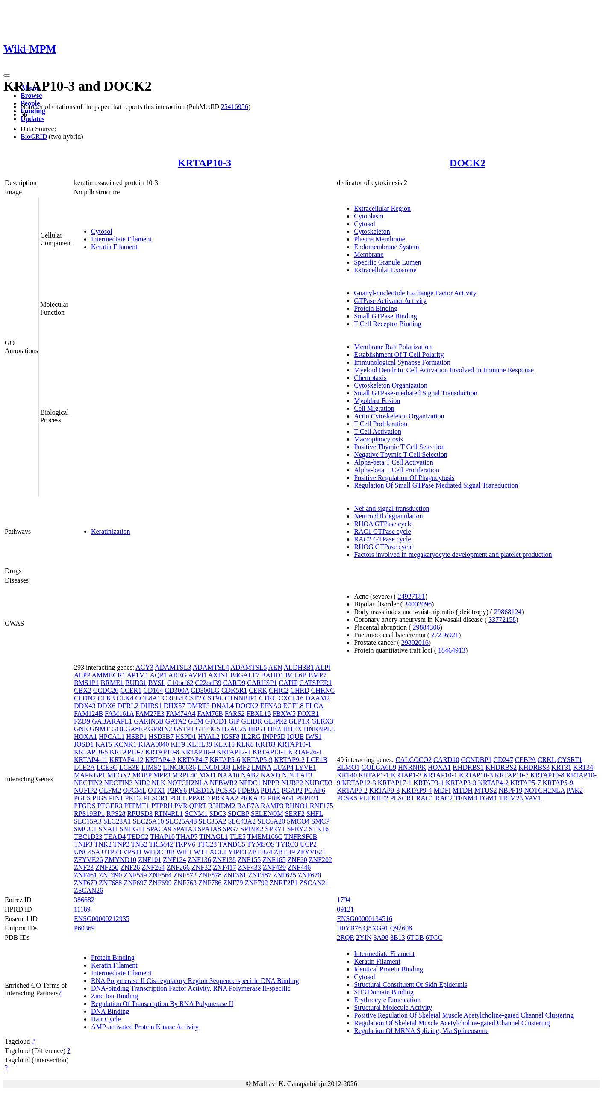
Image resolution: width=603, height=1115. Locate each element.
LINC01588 (213, 767)
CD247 (503, 759)
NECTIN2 (88, 782)
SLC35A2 (212, 821)
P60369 (84, 928)
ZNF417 (224, 867)
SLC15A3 (88, 821)
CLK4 (124, 698)
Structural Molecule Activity (393, 1007)
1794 (343, 899)
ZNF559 (135, 875)
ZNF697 (135, 882)
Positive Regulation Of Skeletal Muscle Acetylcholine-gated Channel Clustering (464, 1015)
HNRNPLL (319, 729)
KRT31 (561, 767)
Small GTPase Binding (385, 316)
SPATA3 (184, 829)
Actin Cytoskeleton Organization (399, 416)
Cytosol (101, 231)
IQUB (295, 736)
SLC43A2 (242, 821)
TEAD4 (115, 836)
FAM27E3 (149, 713)
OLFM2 (110, 790)
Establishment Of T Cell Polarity (399, 354)
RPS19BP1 (89, 813)
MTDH (463, 790)
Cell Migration (374, 408)
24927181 (411, 596)
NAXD (270, 775)
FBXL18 (259, 713)
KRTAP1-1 (374, 775)
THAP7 (187, 836)
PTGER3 (110, 805)
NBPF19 (510, 790)
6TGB (415, 937)
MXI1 (207, 775)
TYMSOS (261, 844)
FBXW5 (283, 713)
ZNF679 (85, 882)
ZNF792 (256, 882)
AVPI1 (197, 675)
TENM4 (465, 798)
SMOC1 (85, 829)
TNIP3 (83, 844)
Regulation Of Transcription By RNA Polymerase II (162, 1003)
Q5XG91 (375, 928)
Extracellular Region (382, 208)
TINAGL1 (213, 836)
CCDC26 (106, 690)
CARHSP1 (262, 682)
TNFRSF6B (300, 836)
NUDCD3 (318, 782)
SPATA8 (209, 829)
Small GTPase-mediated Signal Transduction (415, 393)
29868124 (507, 611)
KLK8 (245, 744)
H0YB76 (349, 928)
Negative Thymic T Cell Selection (400, 454)
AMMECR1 (109, 675)
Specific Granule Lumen (387, 262)
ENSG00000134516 (364, 918)
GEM (195, 721)
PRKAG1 (281, 798)
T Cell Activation (377, 431)
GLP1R (299, 721)
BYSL (156, 682)
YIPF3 (237, 852)
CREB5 (173, 698)
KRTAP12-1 (234, 752)
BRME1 (112, 682)
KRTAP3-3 (461, 782)
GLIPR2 (275, 721)
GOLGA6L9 (379, 767)
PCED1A (201, 790)
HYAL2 (209, 736)
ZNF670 (309, 875)
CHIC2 (278, 690)
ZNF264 (153, 867)
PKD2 (133, 798)
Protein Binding (375, 308)
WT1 (201, 852)
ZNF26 (130, 867)
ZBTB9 (284, 852)
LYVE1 (305, 767)
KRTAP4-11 (91, 759)
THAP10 (162, 836)
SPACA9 (159, 829)
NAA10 (228, 775)
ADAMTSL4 (211, 667)
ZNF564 (160, 875)
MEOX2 (119, 775)
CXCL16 (291, 698)
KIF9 (178, 744)
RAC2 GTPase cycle (382, 539)
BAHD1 (272, 675)
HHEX (292, 729)
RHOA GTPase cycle (383, 523)
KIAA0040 (153, 744)
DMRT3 (198, 705)
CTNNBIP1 (241, 698)
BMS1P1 (86, 682)
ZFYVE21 (311, 852)
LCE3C (107, 767)
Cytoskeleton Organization (390, 385)
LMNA (261, 767)
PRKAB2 (253, 798)
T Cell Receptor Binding (387, 323)
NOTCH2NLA (188, 782)
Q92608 (401, 928)
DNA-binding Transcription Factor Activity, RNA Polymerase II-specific (191, 988)
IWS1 (313, 736)
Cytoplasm (368, 216)
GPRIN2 (160, 729)
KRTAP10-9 (198, 752)
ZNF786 (209, 882)
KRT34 (583, 767)
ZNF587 (259, 875)
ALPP (82, 675)
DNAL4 (223, 705)
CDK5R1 (234, 690)
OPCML (135, 790)
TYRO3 (287, 844)
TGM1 (488, 798)
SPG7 (230, 829)
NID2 (142, 782)
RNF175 (321, 805)
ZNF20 (297, 859)
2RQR (345, 937)
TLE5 (237, 836)
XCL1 (217, 852)
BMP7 (318, 675)
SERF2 (295, 813)
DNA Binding (110, 1011)
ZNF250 (106, 867)
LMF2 (241, 767)
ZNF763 (185, 882)
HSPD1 (185, 736)
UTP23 (111, 852)
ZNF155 (249, 859)
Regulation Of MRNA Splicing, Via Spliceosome (421, 1030)
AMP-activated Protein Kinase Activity (145, 1026)
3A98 (381, 937)
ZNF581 (234, 875)
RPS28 (115, 813)
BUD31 (136, 682)
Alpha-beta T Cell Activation (393, 462)
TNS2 (139, 844)
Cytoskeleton (372, 231)
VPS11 (132, 852)
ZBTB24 (260, 852)
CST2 (193, 698)
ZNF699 (160, 882)
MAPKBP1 (90, 775)
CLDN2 (85, 698)
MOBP (142, 775)
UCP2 (308, 844)
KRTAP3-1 (428, 782)
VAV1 (532, 798)
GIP (234, 721)
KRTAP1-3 (406, 775)
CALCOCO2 (414, 759)
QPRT (197, 805)
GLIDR (251, 721)
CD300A (177, 690)
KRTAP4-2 (160, 759)
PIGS (99, 798)
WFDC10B (159, 852)
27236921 (445, 634)
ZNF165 (273, 859)
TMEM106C (264, 836)
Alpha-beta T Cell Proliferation (396, 470)
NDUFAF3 (297, 775)
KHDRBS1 (468, 767)
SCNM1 (196, 813)
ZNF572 (185, 875)
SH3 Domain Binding (384, 992)
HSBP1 (136, 736)
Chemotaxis (370, 377)
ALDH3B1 (299, 667)
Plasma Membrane (379, 239)
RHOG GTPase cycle (383, 546)
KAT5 (103, 744)
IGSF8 (230, 736)
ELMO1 (348, 767)
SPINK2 (251, 829)
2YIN (363, 937)
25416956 (234, 106)
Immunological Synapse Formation (402, 362)
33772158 (502, 619)
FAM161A (119, 713)
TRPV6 (184, 844)
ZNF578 (209, 875)
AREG (177, 675)
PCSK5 (226, 790)
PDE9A (248, 790)
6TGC (434, 937)
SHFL (314, 813)
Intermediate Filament (121, 239)
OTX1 (156, 790)
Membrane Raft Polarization (393, 346)
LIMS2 (151, 767)
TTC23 (207, 844)
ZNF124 (174, 859)
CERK (258, 690)
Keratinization (110, 531)
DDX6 (106, 705)
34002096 (418, 604)
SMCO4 (298, 821)
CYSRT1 (569, 759)
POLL (178, 798)
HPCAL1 (111, 736)
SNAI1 (108, 829)
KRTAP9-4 (416, 790)
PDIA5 (270, 790)
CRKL (547, 759)
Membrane (368, 254)
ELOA (314, 705)
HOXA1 (85, 736)
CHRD (299, 690)
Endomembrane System (386, 246)
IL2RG (251, 736)
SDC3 (217, 813)
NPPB (270, 782)
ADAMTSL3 (173, 667)
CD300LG (205, 690)
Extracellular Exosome (385, 270)
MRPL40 (185, 775)
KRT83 (266, 744)
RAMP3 (272, 805)
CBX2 (82, 690)
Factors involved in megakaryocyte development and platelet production (453, 554)
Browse (31, 95)
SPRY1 (275, 829)
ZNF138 (224, 859)
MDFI (442, 790)
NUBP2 (292, 782)
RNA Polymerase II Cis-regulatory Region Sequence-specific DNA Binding (195, 980)
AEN (275, 667)
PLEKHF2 (373, 798)
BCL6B (296, 675)
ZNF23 (84, 867)
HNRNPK (412, 767)
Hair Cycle (106, 1019)
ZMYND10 (120, 859)
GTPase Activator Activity (390, 300)
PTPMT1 (137, 805)
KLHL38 (199, 744)
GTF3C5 (208, 729)
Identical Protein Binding (388, 969)
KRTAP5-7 (525, 782)
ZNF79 (233, 882)
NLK (159, 782)
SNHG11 (132, 829)
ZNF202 (320, 859)
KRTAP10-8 (162, 752)
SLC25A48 (181, 821)
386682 (84, 899)
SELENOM (267, 813)
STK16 (319, 829)
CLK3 (106, 698)
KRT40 (347, 775)
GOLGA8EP (129, 729)
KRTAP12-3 (359, 782)
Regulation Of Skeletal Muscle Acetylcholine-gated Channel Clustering (452, 1023)
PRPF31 (307, 798)
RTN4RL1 (168, 813)
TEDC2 (138, 836)
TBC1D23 (88, 836)
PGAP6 (314, 790)
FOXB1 (308, 713)
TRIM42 (161, 844)
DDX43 (85, 705)
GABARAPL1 (112, 721)
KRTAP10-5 (91, 752)
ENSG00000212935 (101, 918)
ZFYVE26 (88, 859)
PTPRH (162, 805)
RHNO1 (296, 805)
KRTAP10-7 (126, 752)
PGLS (82, 798)
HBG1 (257, 729)
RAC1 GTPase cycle (382, 531)
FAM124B (88, 713)
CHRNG (323, 690)
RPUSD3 (140, 813)
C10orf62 (180, 682)
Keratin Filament (114, 246)
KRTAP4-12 (126, 759)
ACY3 (144, 667)
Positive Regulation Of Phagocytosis (404, 477)
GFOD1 (216, 721)
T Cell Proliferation (380, 423)
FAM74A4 (181, 713)
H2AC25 (234, 729)
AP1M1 (138, 675)
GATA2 (175, 721)
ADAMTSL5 (248, 667)
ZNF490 (110, 875)
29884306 (426, 627)
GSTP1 (184, 729)
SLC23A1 (117, 821)
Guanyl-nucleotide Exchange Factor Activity (415, 293)
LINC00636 (179, 767)
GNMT (100, 729)
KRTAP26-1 (305, 752)
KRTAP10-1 (294, 744)
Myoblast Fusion (377, 400)
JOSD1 (84, 744)
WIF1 (184, 852)
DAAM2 (318, 698)
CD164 (153, 690)
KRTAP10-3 (204, 162)
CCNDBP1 (476, 759)
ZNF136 (199, 859)
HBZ (274, 729)
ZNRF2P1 (284, 882)
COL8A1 (148, 698)
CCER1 (130, 690)
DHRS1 (151, 705)
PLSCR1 (156, 798)
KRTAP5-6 (224, 759)
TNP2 (121, 844)
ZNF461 (85, 875)
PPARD (199, 798)
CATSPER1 (315, 682)
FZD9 (82, 721)
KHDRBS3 (534, 767)
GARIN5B (148, 721)
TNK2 (103, 844)
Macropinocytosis (378, 439)
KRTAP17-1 (395, 782)
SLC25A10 (148, 821)
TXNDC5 (231, 844)
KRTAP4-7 (192, 759)
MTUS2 (485, 790)
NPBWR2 (224, 782)
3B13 (397, 937)
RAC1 (425, 798)
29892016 (415, 642)
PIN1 (116, 798)
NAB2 (250, 775)
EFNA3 (270, 705)
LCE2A (84, 767)
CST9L (213, 698)
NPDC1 (250, 782)
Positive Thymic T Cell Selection (399, 446)
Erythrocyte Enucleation (387, 999)
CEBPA (525, 759)
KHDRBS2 (501, 767)
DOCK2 (467, 162)
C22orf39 (208, 682)
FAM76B (210, 713)
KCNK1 (125, 744)
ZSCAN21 (314, 882)
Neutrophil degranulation (388, 516)
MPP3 (162, 775)
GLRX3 (322, 721)
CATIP (288, 682)
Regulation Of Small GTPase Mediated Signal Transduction (436, 485)
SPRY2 (297, 829)
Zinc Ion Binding (114, 996)
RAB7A (248, 805)
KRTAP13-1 (270, 752)
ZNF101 (149, 859)
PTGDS (85, 805)
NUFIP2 (85, 790)
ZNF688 (110, 882)
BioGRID (34, 136)
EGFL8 (293, 705)
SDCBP (238, 813)
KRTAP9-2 (289, 759)
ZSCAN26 (88, 890)
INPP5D (273, 736)
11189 (82, 909)
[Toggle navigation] (6, 75)
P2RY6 (177, 790)
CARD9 (234, 682)
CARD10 (446, 759)
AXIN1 (218, 675)
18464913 (451, 650)
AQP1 (158, 675)
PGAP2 (292, 790)
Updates (32, 118)
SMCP (320, 821)
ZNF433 (249, 867)
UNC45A (87, 852)
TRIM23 (511, 798)
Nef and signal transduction (391, 508)
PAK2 (575, 790)
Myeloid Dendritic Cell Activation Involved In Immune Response (444, 370)
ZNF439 (274, 867)
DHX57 (174, 705)
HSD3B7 (161, 736)
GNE (81, 729)
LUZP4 (283, 767)
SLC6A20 (271, 821)
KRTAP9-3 (384, 790)
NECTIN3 (118, 782)
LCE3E (129, 767)
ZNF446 (299, 867)
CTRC (268, 698)
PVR (181, 805)
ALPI (323, 667)
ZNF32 (201, 867)
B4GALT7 (244, 675)
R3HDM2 (221, 805)
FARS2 (235, 713)
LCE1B (316, 759)
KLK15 (224, 744)
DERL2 (127, 705)
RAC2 (444, 798)
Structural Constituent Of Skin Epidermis (410, 984)
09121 (345, 909)
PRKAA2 (225, 798)
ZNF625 (284, 875)
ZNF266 (178, 867)
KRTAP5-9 (257, 759)
